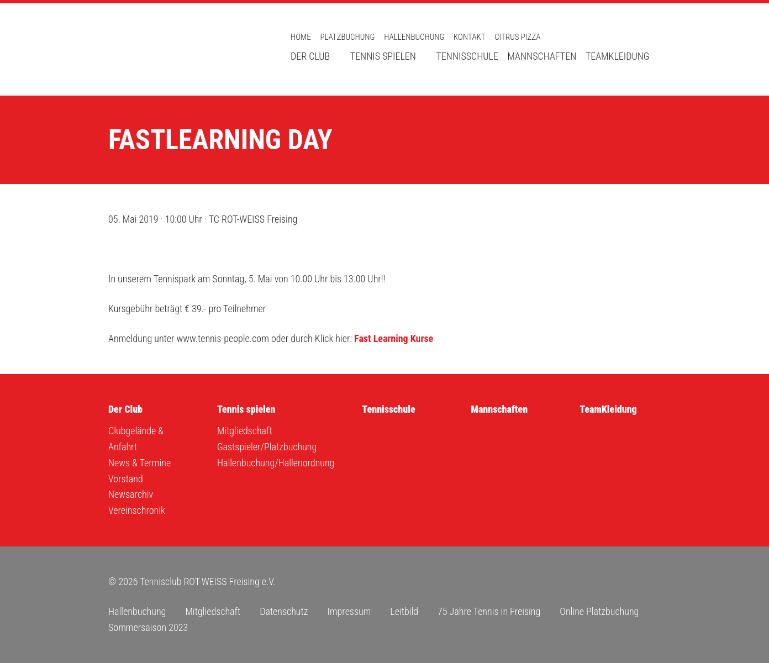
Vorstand (125, 479)
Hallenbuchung (414, 37)
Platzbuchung (347, 37)
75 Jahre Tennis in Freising (489, 611)
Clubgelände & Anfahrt (136, 438)
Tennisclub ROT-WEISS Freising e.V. (185, 49)
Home (301, 37)
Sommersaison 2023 (148, 627)
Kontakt (469, 37)
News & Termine (139, 463)
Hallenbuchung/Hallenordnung (275, 463)
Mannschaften (542, 56)
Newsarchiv (130, 494)
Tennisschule (467, 56)
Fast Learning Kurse (393, 338)
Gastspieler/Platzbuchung (267, 446)
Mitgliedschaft (244, 430)
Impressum (349, 611)
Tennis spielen (383, 56)
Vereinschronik (136, 510)
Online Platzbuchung (599, 611)
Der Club (310, 56)
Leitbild (404, 611)
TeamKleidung (618, 56)
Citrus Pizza (517, 37)
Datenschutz (284, 611)
